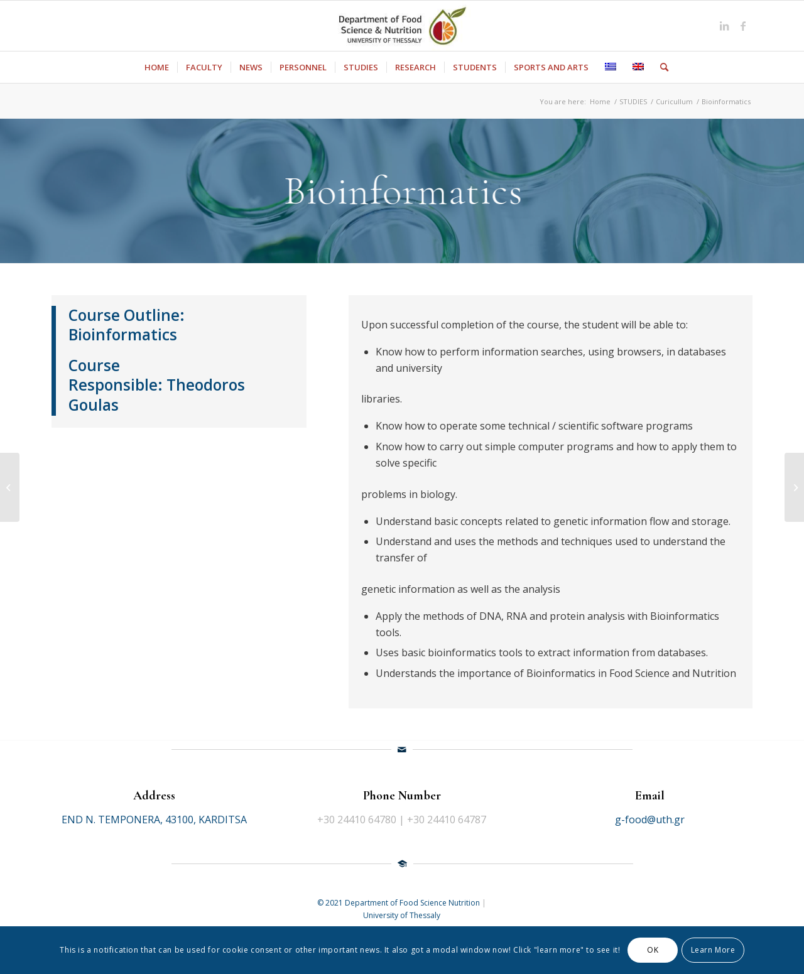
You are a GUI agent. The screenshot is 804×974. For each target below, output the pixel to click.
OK (652, 949)
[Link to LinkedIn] (724, 25)
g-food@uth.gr (650, 819)
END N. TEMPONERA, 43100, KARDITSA (154, 819)
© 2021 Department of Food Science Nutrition (399, 902)
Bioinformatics (122, 334)
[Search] (660, 67)
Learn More (713, 949)
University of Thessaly (401, 915)
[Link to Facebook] (743, 25)
